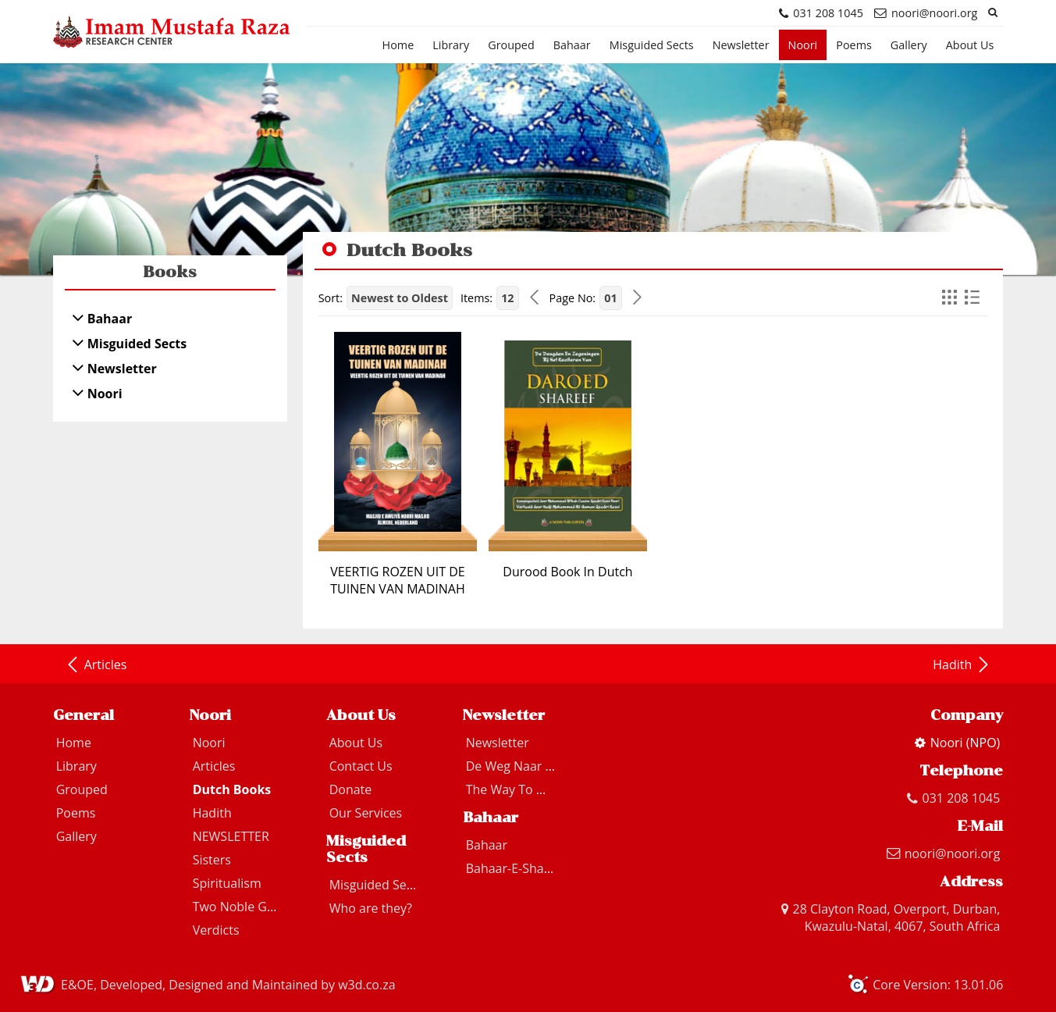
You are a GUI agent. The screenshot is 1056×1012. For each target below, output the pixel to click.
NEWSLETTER (231, 836)
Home (398, 44)
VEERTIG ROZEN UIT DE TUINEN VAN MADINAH (397, 580)
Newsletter (741, 44)
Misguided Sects (652, 44)
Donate (350, 789)
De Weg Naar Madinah (531, 766)
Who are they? (370, 908)
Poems (854, 44)
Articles (96, 664)
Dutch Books (232, 789)
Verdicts (216, 930)
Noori (803, 44)
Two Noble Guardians (255, 906)
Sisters (212, 859)
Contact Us (361, 766)
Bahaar (572, 44)
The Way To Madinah (527, 789)
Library (450, 44)
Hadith (962, 664)
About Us (970, 44)
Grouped (511, 44)
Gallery (909, 44)
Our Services (366, 812)
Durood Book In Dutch (567, 571)
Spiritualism (227, 883)
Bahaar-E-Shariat (515, 868)
